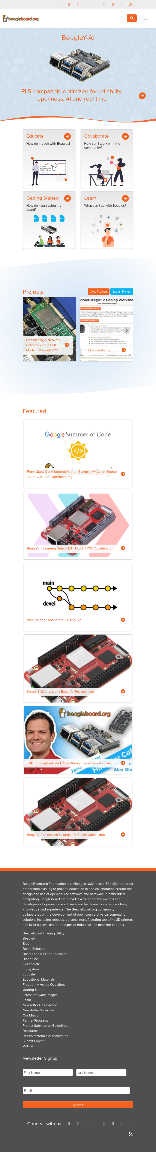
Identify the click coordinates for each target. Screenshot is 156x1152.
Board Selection (34, 948)
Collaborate (96, 136)
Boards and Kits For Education (45, 953)
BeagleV (29, 938)
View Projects (99, 291)
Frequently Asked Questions (44, 984)
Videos (28, 1046)
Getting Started (42, 197)
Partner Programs (35, 1020)
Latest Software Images (40, 994)
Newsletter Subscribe (39, 1010)
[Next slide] (126, 330)
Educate (35, 136)
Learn (90, 197)
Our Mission (31, 1015)
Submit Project (121, 291)
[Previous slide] (29, 330)
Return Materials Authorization (45, 1035)
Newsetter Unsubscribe (40, 1005)
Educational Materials (39, 979)
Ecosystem (31, 969)
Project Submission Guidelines (45, 1025)
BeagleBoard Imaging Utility (43, 933)
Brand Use (30, 958)
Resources (30, 1030)
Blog (26, 943)
